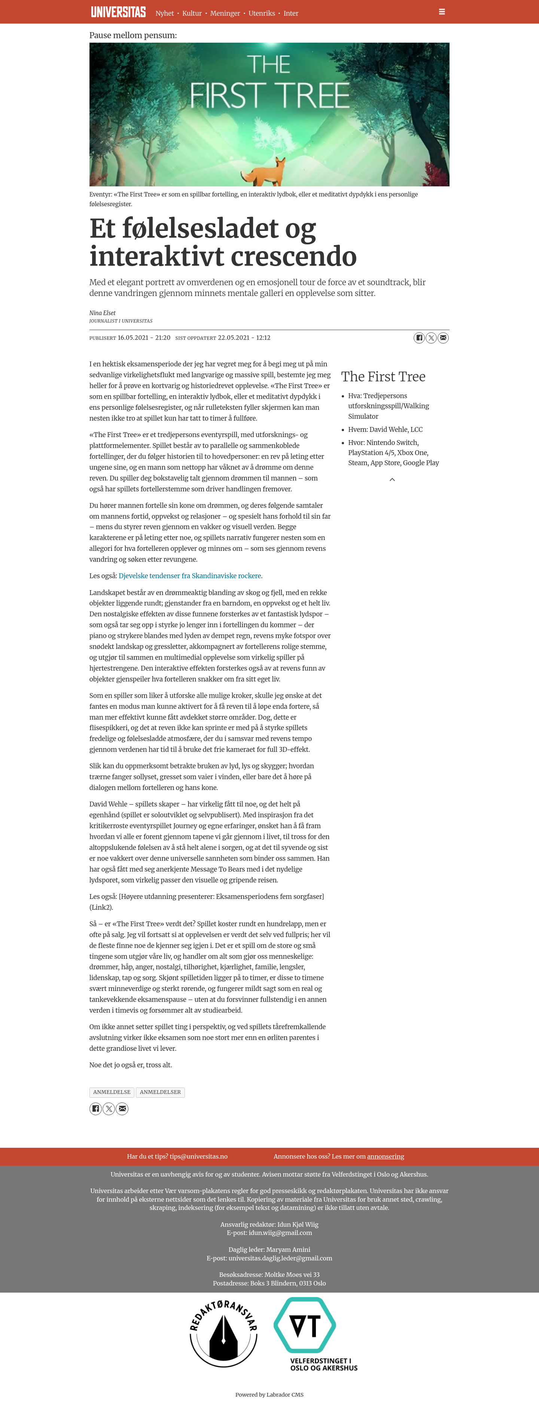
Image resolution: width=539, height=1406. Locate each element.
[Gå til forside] (118, 11)
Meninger (225, 13)
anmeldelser (160, 1092)
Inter (291, 13)
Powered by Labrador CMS (269, 1394)
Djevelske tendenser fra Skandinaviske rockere (190, 576)
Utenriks (262, 13)
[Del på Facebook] (419, 338)
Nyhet (165, 13)
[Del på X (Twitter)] (431, 338)
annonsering (385, 1156)
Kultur (192, 13)
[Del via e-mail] (443, 338)
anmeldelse (112, 1092)
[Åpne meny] (442, 12)
